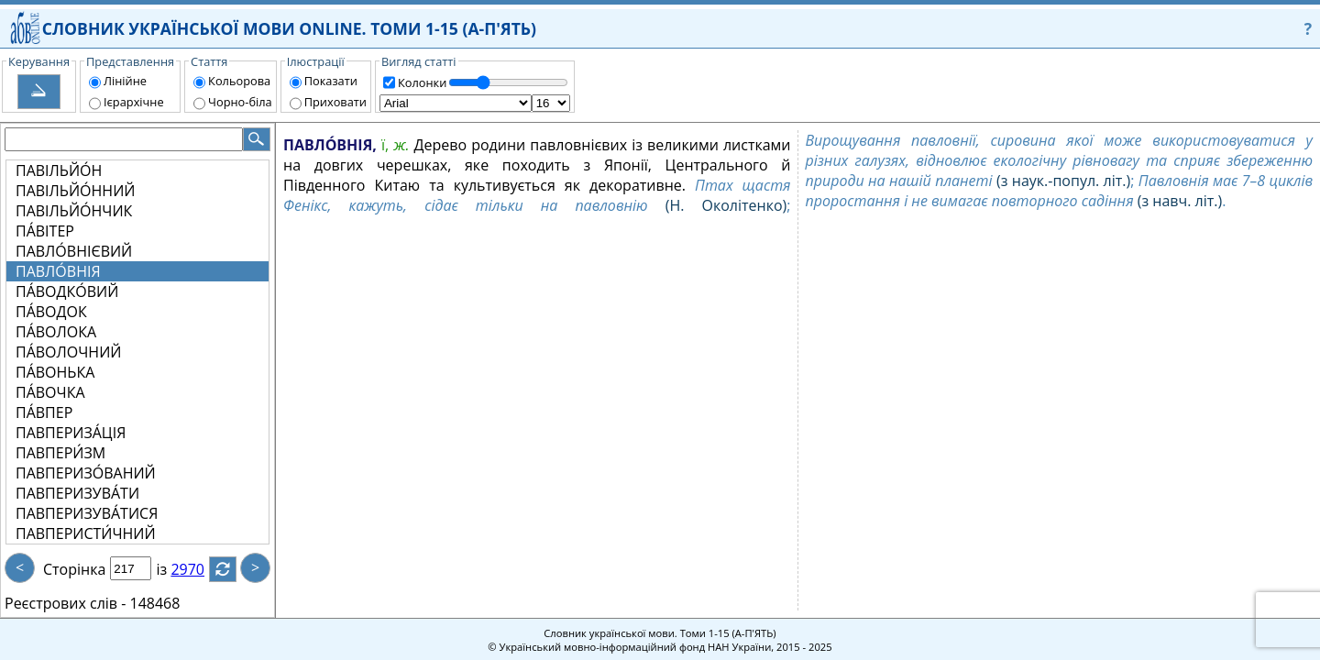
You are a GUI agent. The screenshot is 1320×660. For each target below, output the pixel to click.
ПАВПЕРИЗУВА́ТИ (77, 493)
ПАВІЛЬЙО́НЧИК (74, 211)
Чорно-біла (240, 102)
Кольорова (239, 80)
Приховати (335, 102)
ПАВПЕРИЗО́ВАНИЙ (86, 473)
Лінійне (125, 80)
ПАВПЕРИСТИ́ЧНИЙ (86, 533)
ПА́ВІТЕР (45, 231)
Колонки (422, 82)
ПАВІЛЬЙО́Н (59, 170)
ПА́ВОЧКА (50, 392)
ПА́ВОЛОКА (56, 332)
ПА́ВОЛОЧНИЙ (68, 352)
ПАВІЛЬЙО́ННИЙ (75, 191)
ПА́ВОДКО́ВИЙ (67, 291)
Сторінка (74, 569)
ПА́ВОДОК (51, 312)
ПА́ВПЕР (44, 412)
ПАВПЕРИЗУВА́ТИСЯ (87, 513)
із (172, 569)
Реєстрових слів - (65, 603)
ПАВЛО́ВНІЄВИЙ (74, 251)
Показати (331, 80)
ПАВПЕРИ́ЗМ (60, 453)
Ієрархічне (134, 102)
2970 (198, 569)
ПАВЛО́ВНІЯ (58, 271)
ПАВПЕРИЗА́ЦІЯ (71, 433)
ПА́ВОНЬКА (55, 372)
